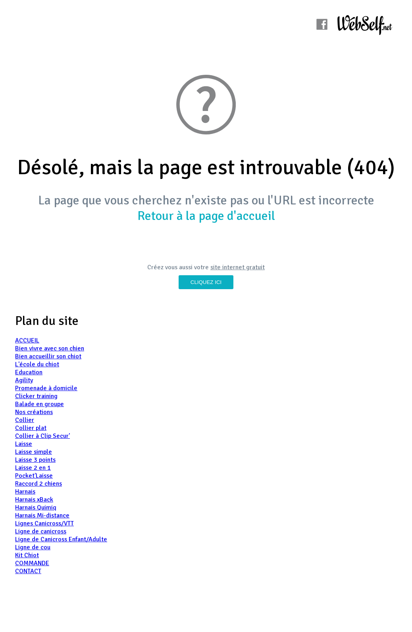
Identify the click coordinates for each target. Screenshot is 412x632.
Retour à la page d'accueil (206, 216)
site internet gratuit (237, 267)
